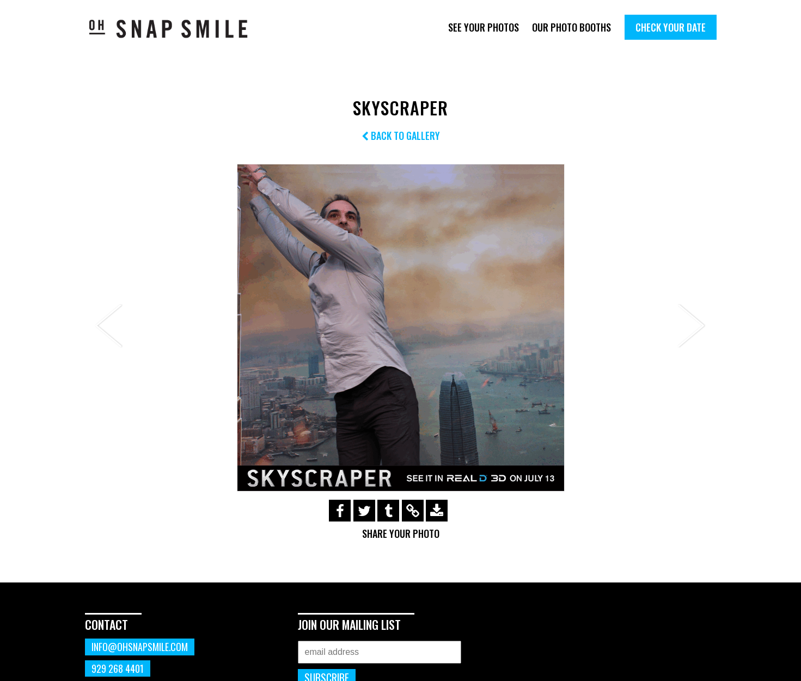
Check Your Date (670, 27)
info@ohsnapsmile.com (139, 647)
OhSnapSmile (176, 28)
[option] (401, 328)
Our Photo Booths (571, 27)
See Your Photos (483, 27)
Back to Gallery (401, 135)
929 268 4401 (117, 668)
